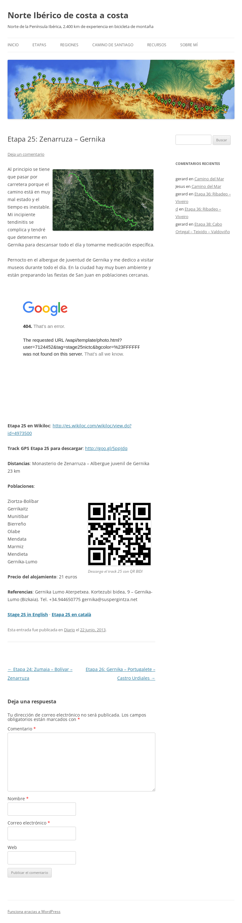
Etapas (39, 45)
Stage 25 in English (28, 614)
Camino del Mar (209, 179)
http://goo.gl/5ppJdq (106, 448)
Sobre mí (189, 45)
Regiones (69, 45)
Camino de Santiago (112, 45)
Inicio (13, 45)
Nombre (18, 799)
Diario (69, 630)
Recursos (156, 45)
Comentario (22, 729)
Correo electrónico (29, 823)
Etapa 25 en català (71, 614)
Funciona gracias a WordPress (34, 911)
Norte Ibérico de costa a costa (68, 15)
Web (12, 847)
